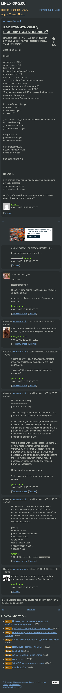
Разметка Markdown (37, 682)
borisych (15, 337)
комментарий (20, 321)
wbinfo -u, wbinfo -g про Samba (27, 655)
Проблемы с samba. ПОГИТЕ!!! (27, 647)
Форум (4, 14)
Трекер (13, 14)
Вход (57, 10)
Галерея (15, 10)
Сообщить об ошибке (12, 685)
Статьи (25, 10)
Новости (5, 10)
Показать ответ (19, 313)
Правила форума (20, 682)
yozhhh (14, 378)
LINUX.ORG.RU (13, 3)
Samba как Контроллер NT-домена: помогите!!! (35, 640)
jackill (14, 306)
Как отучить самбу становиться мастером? (25, 29)
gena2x (14, 584)
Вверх (55, 682)
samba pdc (17, 651)
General (17, 21)
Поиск (21, 14)
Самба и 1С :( (19, 667)
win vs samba (18, 659)
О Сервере (7, 682)
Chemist (15, 204)
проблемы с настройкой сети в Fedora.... (32, 628)
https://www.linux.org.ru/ (12, 687)
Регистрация (46, 10)
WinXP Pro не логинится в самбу (28, 663)
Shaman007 (17, 258)
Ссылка (7, 213)
